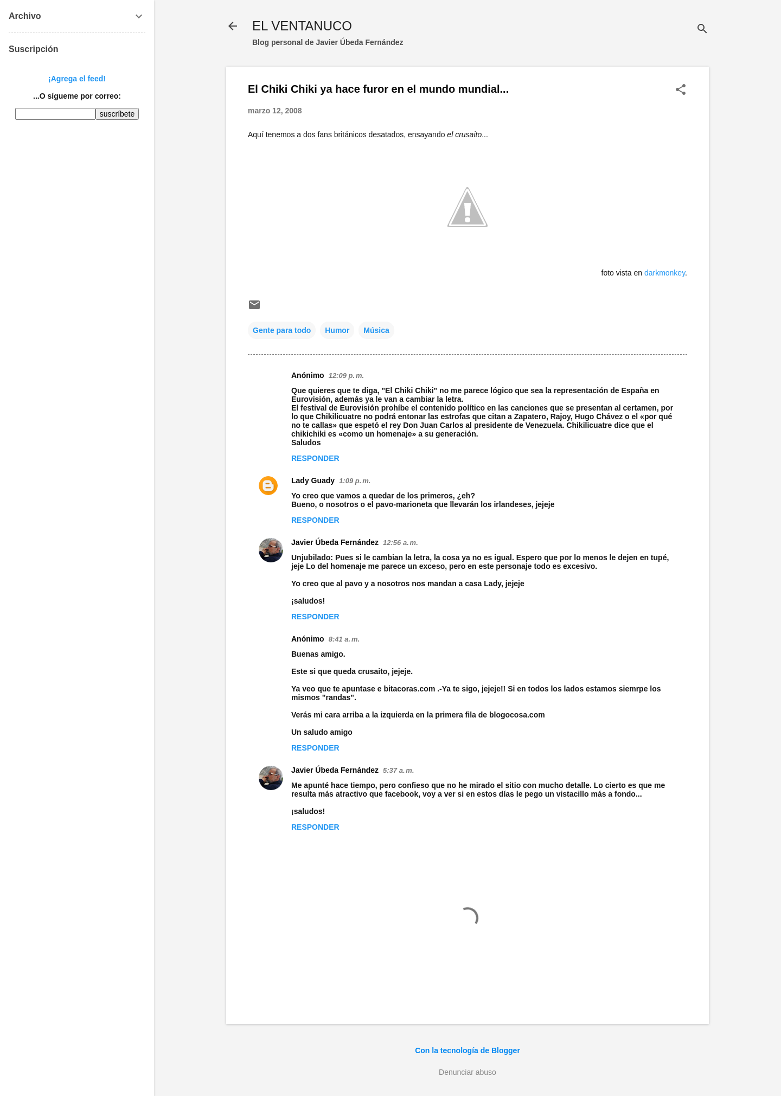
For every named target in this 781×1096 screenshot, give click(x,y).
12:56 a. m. (400, 543)
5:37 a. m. (398, 770)
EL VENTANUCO (302, 25)
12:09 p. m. (346, 375)
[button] (680, 90)
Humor (337, 330)
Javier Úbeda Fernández (335, 542)
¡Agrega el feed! (77, 78)
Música (376, 330)
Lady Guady (313, 480)
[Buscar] (702, 29)
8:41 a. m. (344, 639)
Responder (315, 458)
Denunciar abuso (467, 1072)
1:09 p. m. (354, 481)
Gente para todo (282, 330)
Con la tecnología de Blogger (467, 1050)
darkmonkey (664, 272)
